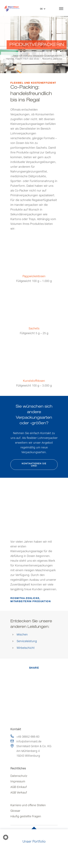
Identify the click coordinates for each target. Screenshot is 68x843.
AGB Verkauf (18, 792)
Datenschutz (18, 775)
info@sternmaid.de (28, 741)
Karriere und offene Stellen (28, 805)
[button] (5, 837)
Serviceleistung (27, 641)
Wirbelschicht (26, 647)
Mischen (22, 634)
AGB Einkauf (18, 787)
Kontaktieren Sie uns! (34, 464)
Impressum (17, 781)
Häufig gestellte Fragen (25, 816)
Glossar (15, 810)
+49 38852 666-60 (27, 736)
